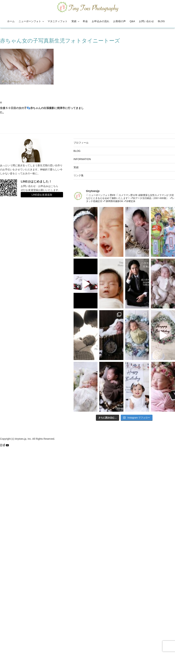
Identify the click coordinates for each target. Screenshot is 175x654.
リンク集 (79, 175)
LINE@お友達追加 (42, 194)
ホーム (11, 21)
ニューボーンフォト (31, 21)
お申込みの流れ (100, 21)
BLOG (161, 21)
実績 (75, 21)
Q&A (132, 21)
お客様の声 (119, 21)
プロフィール (81, 142)
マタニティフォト (58, 21)
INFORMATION (82, 159)
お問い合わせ (146, 21)
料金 (85, 21)
